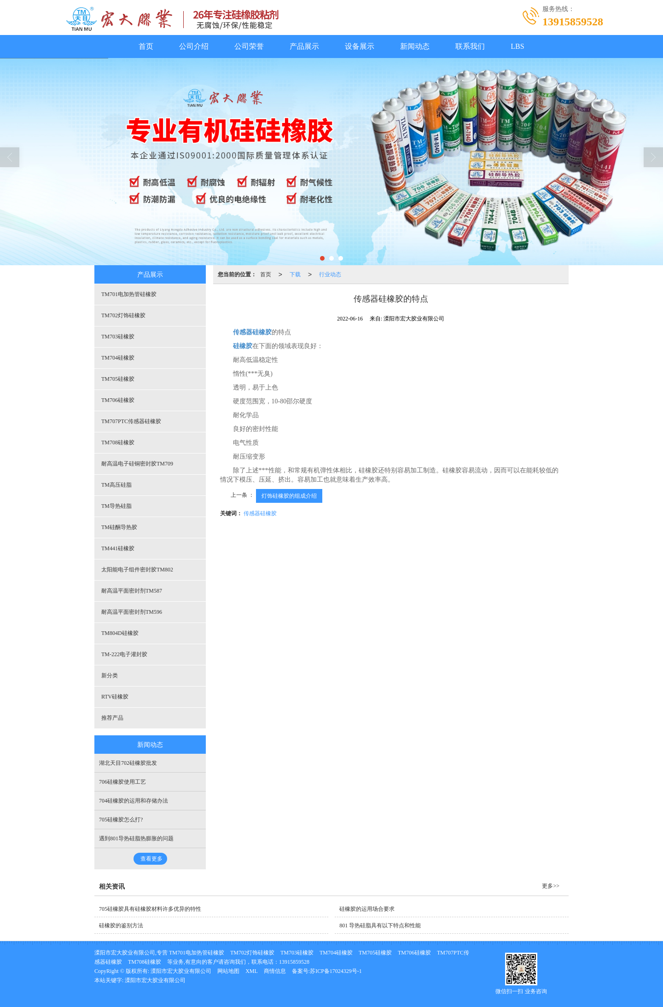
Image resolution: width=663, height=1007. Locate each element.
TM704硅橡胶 (117, 358)
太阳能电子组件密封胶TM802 (137, 569)
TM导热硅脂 (116, 506)
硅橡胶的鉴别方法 (121, 925)
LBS (517, 46)
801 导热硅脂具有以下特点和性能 (380, 925)
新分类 (109, 675)
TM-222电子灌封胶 (124, 654)
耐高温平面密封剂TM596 (131, 612)
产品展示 (304, 46)
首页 (146, 46)
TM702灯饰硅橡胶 (123, 315)
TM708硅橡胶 (117, 442)
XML (251, 971)
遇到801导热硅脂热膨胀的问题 (136, 838)
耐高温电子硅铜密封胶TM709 (137, 463)
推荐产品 (112, 718)
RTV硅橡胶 (114, 696)
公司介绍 (194, 46)
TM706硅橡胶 (117, 400)
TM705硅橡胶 (117, 379)
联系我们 (470, 46)
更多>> (550, 886)
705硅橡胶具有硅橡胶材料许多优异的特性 (150, 909)
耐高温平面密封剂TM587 (131, 591)
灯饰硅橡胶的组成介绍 (289, 496)
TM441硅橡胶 (117, 548)
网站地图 (228, 971)
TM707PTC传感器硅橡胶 (131, 421)
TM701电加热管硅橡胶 (129, 294)
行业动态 (330, 274)
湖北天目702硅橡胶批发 (128, 763)
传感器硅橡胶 (260, 513)
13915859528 (294, 962)
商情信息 (275, 971)
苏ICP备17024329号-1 (336, 971)
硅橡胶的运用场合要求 (367, 909)
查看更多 (151, 859)
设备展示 (359, 46)
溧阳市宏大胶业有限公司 (181, 971)
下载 (295, 274)
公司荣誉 (249, 46)
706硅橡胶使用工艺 (122, 782)
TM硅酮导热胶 (119, 527)
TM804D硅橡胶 (120, 633)
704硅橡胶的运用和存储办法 (133, 800)
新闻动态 (415, 46)
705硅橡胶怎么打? (121, 819)
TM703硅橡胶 (117, 336)
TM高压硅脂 (116, 485)
